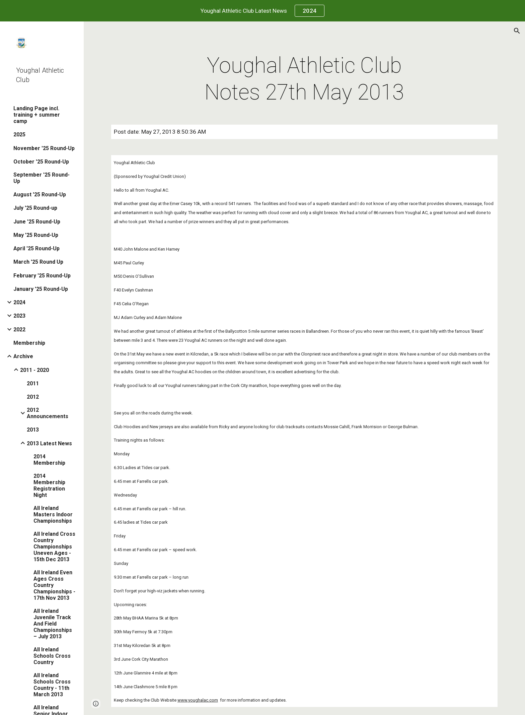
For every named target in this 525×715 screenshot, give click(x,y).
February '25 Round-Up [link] (42, 275)
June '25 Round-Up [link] (36, 221)
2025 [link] (19, 134)
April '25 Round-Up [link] (36, 248)
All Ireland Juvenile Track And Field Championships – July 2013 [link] (52, 624)
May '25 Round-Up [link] (35, 235)
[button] (517, 31)
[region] (262, 10)
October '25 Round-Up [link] (41, 161)
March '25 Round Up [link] (38, 262)
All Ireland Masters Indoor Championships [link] (53, 514)
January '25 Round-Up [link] (40, 289)
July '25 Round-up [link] (35, 208)
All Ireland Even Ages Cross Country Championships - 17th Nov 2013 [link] (54, 585)
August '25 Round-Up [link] (39, 194)
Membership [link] (29, 343)
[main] (304, 79)
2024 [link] (19, 302)
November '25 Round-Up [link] (44, 148)
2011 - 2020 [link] (34, 370)
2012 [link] (33, 397)
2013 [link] (33, 430)
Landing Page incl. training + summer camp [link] (36, 114)
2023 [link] (19, 316)
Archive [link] (23, 356)
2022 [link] (19, 329)
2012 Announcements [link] (47, 413)
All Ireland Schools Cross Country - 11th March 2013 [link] (52, 685)
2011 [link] (33, 383)
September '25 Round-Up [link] (41, 178)
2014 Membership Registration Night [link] (49, 485)
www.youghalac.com (197, 700)
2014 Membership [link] (49, 459)
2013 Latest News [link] (49, 443)
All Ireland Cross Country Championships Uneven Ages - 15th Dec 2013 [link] (54, 547)
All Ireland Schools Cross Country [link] (52, 655)
